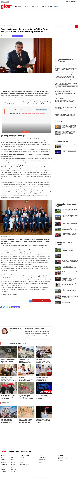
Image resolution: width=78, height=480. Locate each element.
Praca (56, 6)
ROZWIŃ (26, 132)
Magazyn (22, 457)
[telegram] (7, 307)
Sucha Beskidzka (14, 466)
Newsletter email (42, 457)
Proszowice (13, 464)
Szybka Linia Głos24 (46, 6)
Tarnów (13, 467)
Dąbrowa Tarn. (4, 464)
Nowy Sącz (13, 457)
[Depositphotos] (72, 458)
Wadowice (13, 469)
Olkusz (12, 459)
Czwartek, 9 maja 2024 (38, 113)
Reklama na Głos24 (43, 459)
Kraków (2, 457)
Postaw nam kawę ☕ (17, 35)
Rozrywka (35, 6)
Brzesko (3, 461)
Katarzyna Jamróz (6, 35)
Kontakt (40, 462)
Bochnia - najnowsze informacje (13, 343)
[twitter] (4, 307)
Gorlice (2, 466)
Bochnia (3, 459)
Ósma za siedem (23, 466)
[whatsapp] (10, 307)
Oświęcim (13, 461)
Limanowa (3, 467)
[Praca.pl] (60, 458)
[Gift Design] (60, 460)
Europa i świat (62, 141)
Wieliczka (13, 471)
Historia (27, 6)
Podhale (13, 462)
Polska (59, 121)
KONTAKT (68, 1)
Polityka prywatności (43, 461)
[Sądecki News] (66, 458)
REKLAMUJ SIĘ (74, 1)
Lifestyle (22, 459)
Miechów (3, 469)
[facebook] (1, 307)
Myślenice (3, 471)
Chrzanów (3, 462)
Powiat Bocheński (26, 113)
